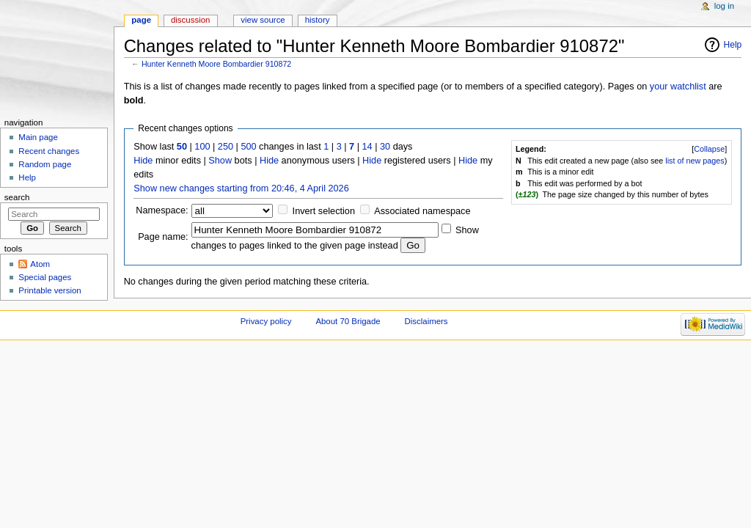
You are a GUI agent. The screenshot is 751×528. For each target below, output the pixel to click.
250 (225, 147)
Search (17, 197)
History (317, 19)
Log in (724, 5)
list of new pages (694, 160)
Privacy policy (266, 321)
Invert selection (324, 211)
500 (248, 147)
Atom (40, 264)
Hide (143, 160)
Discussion (190, 19)
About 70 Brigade (347, 321)
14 (367, 147)
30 (385, 147)
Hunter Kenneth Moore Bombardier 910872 (216, 63)
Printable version (49, 290)
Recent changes (48, 151)
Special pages (44, 277)
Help (733, 45)
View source (263, 19)
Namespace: (162, 210)
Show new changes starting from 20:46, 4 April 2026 (240, 188)
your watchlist (678, 86)
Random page (44, 164)
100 (202, 147)
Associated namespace (422, 211)
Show (220, 160)
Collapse (709, 148)
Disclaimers (426, 321)
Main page (38, 137)
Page (141, 19)
